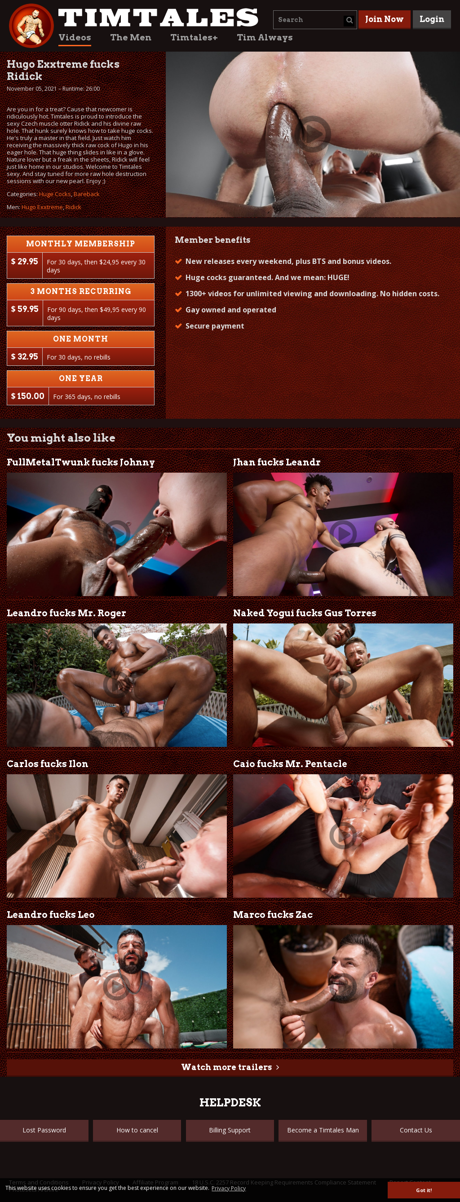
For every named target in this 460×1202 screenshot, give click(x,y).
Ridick (73, 207)
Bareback (87, 194)
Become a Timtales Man (323, 1130)
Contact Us (416, 1130)
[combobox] (315, 19)
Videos (74, 37)
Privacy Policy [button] (229, 1188)
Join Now (384, 19)
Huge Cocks (55, 194)
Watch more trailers (226, 1067)
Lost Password (44, 1130)
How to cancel (137, 1130)
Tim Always (265, 37)
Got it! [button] (424, 1190)
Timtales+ (194, 37)
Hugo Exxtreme (42, 207)
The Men (130, 37)
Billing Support (230, 1130)
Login (432, 19)
